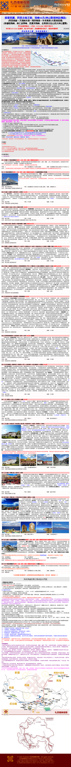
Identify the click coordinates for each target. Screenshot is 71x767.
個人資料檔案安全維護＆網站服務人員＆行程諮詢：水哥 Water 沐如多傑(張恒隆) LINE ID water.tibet (35, 762)
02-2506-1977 (39, 758)
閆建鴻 (44, 761)
